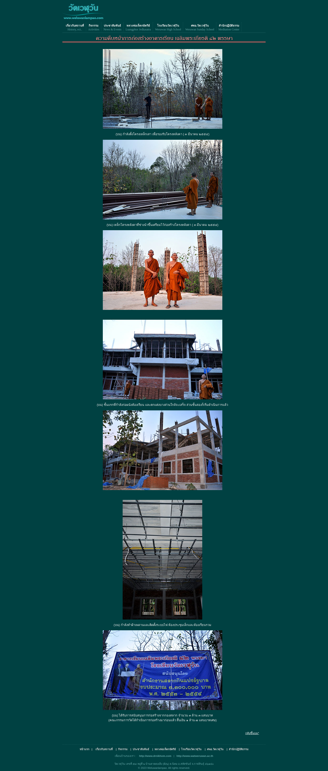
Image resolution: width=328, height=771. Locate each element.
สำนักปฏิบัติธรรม (229, 25)
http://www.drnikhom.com (155, 755)
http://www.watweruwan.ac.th (194, 755)
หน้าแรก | (86, 749)
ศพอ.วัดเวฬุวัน (200, 25)
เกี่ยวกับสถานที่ (75, 25)
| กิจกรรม (121, 749)
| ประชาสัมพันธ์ (140, 749)
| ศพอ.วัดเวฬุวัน (214, 749)
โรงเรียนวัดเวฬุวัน (168, 25)
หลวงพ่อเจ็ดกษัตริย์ (138, 25)
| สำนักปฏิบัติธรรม (237, 749)
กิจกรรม (93, 25)
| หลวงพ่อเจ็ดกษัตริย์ (164, 749)
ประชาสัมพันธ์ (112, 25)
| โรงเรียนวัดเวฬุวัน (190, 749)
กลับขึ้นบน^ (252, 733)
